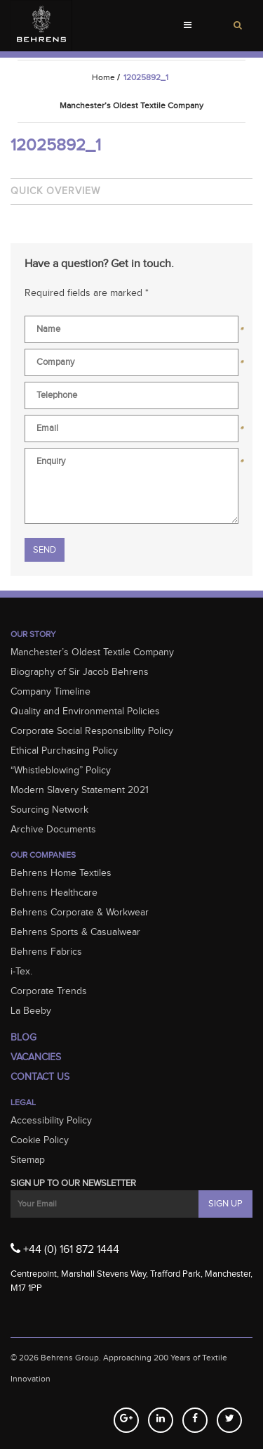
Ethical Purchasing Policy (64, 750)
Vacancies (36, 1057)
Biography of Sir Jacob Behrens (80, 672)
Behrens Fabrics (46, 952)
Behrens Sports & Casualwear (75, 932)
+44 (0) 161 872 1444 (65, 1249)
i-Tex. (21, 971)
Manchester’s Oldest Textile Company (92, 652)
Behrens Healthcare (54, 893)
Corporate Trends (49, 991)
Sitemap (28, 1160)
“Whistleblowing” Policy (61, 770)
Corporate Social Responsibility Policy (92, 731)
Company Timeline (50, 691)
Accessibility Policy (51, 1120)
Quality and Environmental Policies (85, 711)
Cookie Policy (40, 1140)
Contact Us (40, 1077)
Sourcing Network (49, 810)
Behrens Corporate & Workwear (80, 912)
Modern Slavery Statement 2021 (80, 790)
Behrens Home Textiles (61, 873)
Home (103, 77)
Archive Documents (53, 829)
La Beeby (31, 1011)
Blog (23, 1037)
